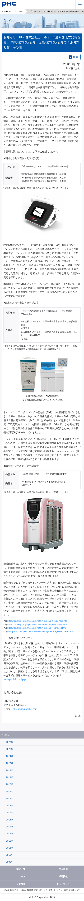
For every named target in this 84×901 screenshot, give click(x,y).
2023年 (9, 763)
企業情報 (20, 884)
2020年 (9, 784)
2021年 (9, 777)
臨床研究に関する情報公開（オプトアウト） (38, 890)
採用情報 (63, 876)
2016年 (9, 812)
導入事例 (63, 869)
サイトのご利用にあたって (69, 890)
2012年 (9, 840)
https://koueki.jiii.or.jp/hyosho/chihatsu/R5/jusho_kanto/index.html (37, 624)
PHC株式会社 (7, 11)
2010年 (9, 855)
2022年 (9, 770)
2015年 (9, 819)
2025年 (9, 749)
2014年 (9, 826)
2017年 (9, 805)
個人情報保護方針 (11, 890)
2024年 (9, 756)
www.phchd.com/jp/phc (15, 679)
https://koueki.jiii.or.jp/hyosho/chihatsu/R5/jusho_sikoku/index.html (37, 621)
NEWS (5, 734)
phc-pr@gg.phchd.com (25, 709)
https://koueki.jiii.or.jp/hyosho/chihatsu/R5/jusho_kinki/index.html (36, 628)
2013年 (9, 833)
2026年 (9, 742)
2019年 (9, 791)
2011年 (9, 847)
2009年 (9, 862)
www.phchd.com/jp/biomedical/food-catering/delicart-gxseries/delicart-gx (40, 631)
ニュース (20, 11)
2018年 (9, 798)
